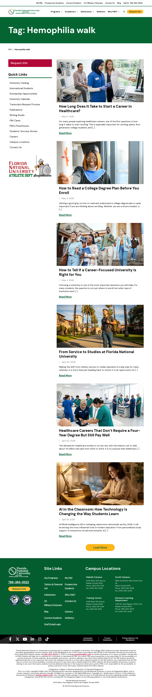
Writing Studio (17, 115)
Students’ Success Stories (23, 131)
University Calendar (20, 99)
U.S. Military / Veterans (93, 3)
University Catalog (19, 82)
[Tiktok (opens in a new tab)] (47, 639)
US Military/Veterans (53, 603)
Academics (71, 11)
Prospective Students (54, 3)
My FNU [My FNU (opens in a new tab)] (39, 3)
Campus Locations (19, 142)
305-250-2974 (50, 654)
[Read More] (65, 133)
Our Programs (51, 577)
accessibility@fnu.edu (81, 654)
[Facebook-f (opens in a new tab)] (10, 639)
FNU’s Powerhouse (19, 125)
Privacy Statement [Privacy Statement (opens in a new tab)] (107, 639)
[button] (100, 547)
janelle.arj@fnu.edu (44, 675)
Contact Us (110, 3)
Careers (14, 136)
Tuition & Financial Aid (53, 586)
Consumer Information (88, 639)
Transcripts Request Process (25, 104)
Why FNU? (114, 11)
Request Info (19, 63)
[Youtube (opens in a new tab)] (25, 639)
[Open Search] (124, 12)
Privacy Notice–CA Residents (130, 639)
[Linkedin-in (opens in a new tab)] (32, 639)
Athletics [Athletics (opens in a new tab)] (101, 11)
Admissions (87, 11)
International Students (21, 88)
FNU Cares (15, 120)
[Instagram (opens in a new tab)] (40, 639)
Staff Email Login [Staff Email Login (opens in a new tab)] (52, 624)
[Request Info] (135, 12)
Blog (119, 3)
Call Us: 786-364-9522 (132, 3)
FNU (10, 49)
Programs (57, 11)
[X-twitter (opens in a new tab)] (17, 639)
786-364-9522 (18, 582)
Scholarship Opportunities (23, 93)
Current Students (73, 3)
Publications (16, 109)
